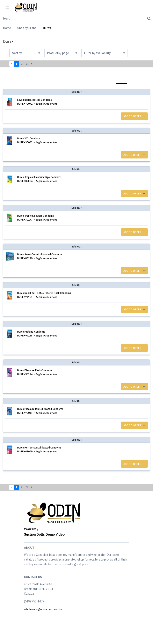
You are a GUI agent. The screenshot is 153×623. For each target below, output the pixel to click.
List (121, 79)
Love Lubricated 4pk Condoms (34, 99)
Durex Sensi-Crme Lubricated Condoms (39, 254)
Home (7, 28)
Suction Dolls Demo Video (44, 534)
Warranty (31, 529)
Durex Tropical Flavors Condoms (35, 215)
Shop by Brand (27, 28)
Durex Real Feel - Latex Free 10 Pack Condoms (44, 293)
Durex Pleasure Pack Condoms (34, 370)
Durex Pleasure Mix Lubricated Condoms (40, 408)
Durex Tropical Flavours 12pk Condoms (39, 177)
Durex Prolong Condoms (31, 331)
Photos (142, 79)
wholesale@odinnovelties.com (43, 609)
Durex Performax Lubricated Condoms (39, 447)
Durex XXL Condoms (29, 138)
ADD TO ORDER (134, 116)
